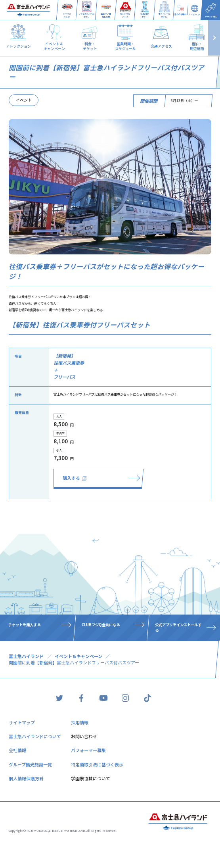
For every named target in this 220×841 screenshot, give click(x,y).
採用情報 (79, 722)
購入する (74, 478)
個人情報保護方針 (26, 778)
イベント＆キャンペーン (78, 656)
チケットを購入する (25, 624)
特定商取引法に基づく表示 (97, 764)
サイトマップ (22, 722)
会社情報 (17, 750)
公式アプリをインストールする (178, 627)
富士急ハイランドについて (35, 736)
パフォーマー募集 (88, 750)
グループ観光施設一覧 (30, 764)
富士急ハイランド (26, 656)
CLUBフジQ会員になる (101, 624)
